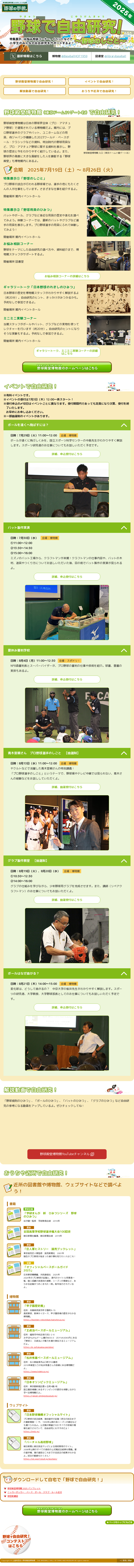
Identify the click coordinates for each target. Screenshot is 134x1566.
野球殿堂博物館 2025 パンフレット (24, 1488)
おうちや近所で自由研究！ (99, 91)
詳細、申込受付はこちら (67, 454)
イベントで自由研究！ (99, 81)
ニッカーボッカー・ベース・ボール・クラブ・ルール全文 (35, 1492)
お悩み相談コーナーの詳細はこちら (67, 276)
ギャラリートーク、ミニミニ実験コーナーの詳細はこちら (67, 352)
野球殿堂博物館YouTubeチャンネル (65, 1154)
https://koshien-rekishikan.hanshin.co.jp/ (44, 1319)
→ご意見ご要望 (125, 1560)
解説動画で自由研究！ (34, 91)
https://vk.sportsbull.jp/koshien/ (40, 1458)
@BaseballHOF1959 (74, 56)
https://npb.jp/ (32, 1431)
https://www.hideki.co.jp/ (36, 1371)
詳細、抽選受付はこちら (67, 787)
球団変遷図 (13, 1496)
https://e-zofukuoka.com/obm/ (39, 1347)
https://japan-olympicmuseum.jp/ (40, 1395)
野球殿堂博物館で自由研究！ (34, 81)
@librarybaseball (115, 56)
